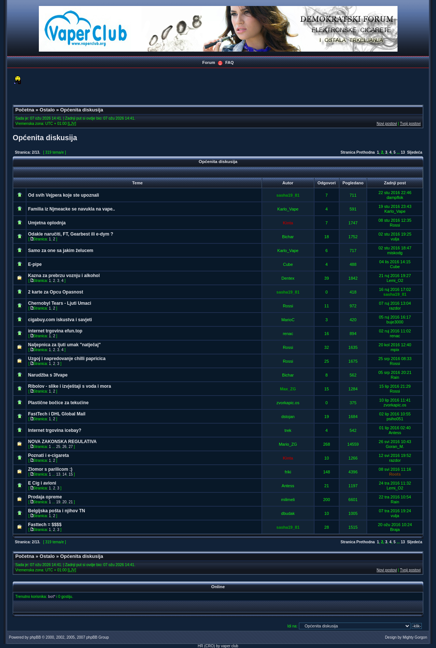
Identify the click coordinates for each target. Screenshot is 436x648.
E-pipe (35, 264)
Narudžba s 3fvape (48, 375)
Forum (208, 62)
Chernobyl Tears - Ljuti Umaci (59, 303)
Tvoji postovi (410, 124)
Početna (24, 110)
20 (64, 502)
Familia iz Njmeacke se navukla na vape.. (71, 209)
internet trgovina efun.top (55, 331)
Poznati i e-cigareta (48, 455)
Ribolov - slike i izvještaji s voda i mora (69, 386)
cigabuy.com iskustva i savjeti (60, 319)
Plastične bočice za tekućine (58, 402)
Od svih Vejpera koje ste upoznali (63, 195)
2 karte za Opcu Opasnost (55, 292)
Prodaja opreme (45, 497)
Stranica (347, 152)
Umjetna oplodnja (47, 222)
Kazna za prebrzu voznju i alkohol (64, 275)
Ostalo (47, 110)
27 (71, 447)
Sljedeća (414, 152)
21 (71, 502)
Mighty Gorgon (415, 637)
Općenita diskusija (81, 110)
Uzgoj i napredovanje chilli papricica (66, 358)
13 (403, 152)
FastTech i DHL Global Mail (57, 414)
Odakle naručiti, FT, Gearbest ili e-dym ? (70, 234)
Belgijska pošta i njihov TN (56, 510)
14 (64, 474)
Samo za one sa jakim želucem (60, 250)
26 (64, 447)
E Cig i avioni (42, 483)
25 (58, 447)
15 (71, 474)
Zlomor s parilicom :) (50, 469)
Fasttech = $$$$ (45, 524)
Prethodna (365, 152)
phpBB (35, 637)
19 (58, 502)
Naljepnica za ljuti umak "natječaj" (64, 344)
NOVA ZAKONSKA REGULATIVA (62, 441)
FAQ (229, 62)
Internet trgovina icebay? (54, 430)
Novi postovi (387, 124)
